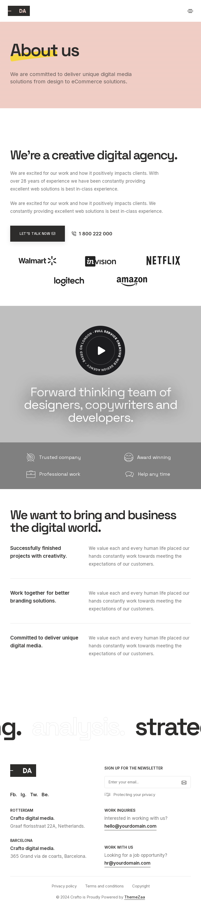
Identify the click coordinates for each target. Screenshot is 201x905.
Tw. (34, 794)
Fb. (13, 794)
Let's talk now (37, 233)
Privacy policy (64, 886)
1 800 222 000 (91, 233)
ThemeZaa (134, 897)
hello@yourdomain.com (130, 826)
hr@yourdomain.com (127, 863)
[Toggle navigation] (190, 11)
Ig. (23, 794)
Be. (45, 794)
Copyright (141, 886)
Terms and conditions (104, 886)
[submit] (184, 782)
